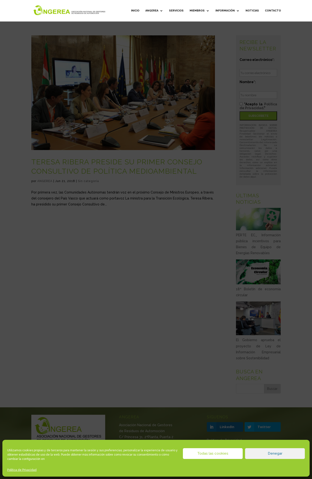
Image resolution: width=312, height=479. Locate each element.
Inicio (135, 10)
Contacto (273, 10)
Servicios (176, 10)
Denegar (275, 453)
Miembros (197, 10)
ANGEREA (151, 10)
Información (225, 10)
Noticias (252, 10)
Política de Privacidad (22, 470)
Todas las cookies (212, 453)
